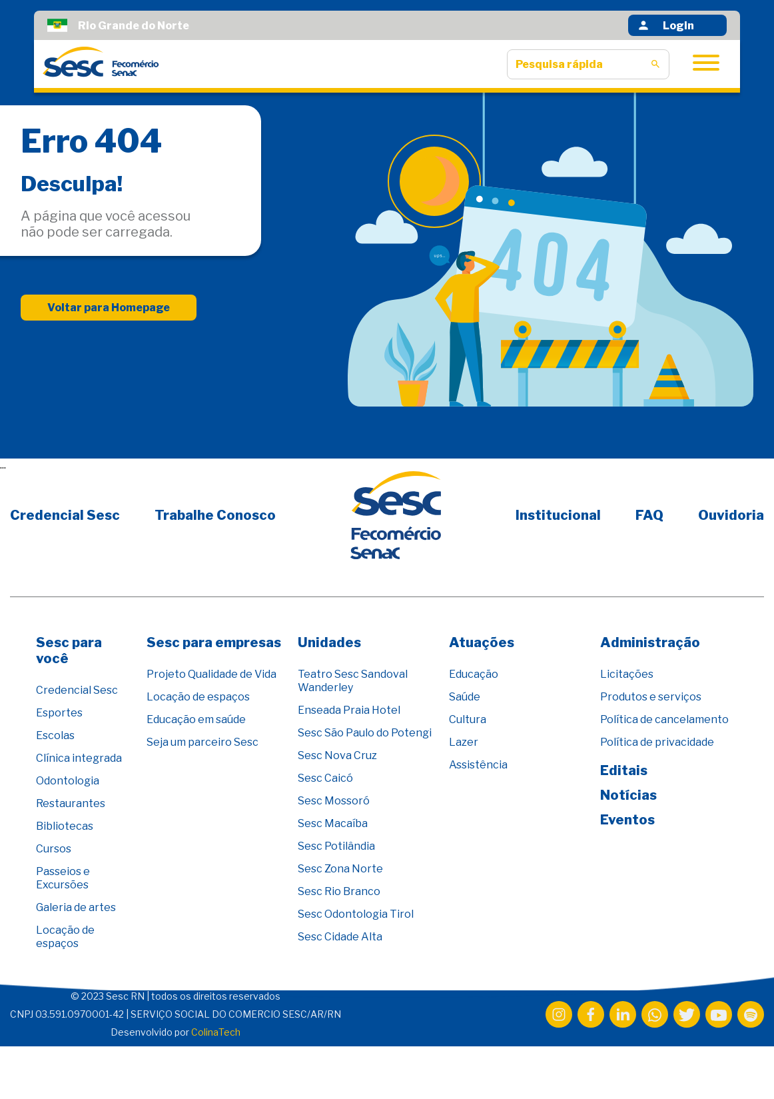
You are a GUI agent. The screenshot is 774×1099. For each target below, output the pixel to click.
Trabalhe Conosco (215, 515)
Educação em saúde (196, 719)
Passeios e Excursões (63, 878)
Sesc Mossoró (334, 800)
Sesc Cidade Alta (340, 936)
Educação (473, 674)
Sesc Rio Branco (339, 891)
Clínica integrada (79, 758)
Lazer (463, 742)
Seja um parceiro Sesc (202, 742)
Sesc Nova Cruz (337, 755)
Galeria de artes (76, 907)
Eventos (627, 820)
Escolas (55, 735)
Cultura (467, 719)
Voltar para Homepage (108, 309)
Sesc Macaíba (333, 823)
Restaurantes (70, 803)
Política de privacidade (657, 742)
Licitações (626, 674)
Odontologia (67, 780)
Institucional (558, 515)
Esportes (59, 712)
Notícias (628, 795)
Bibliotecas (64, 826)
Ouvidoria (731, 515)
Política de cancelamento (664, 719)
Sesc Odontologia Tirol (356, 914)
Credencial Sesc (65, 515)
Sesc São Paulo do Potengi (365, 732)
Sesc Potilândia (336, 846)
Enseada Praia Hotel (349, 710)
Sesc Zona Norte (340, 868)
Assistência (478, 764)
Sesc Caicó (325, 778)
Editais (623, 770)
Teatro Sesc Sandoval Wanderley (353, 681)
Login (665, 25)
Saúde (464, 696)
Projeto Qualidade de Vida (211, 674)
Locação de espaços (65, 937)
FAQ (649, 515)
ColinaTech (215, 1032)
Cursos (53, 848)
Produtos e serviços (650, 696)
